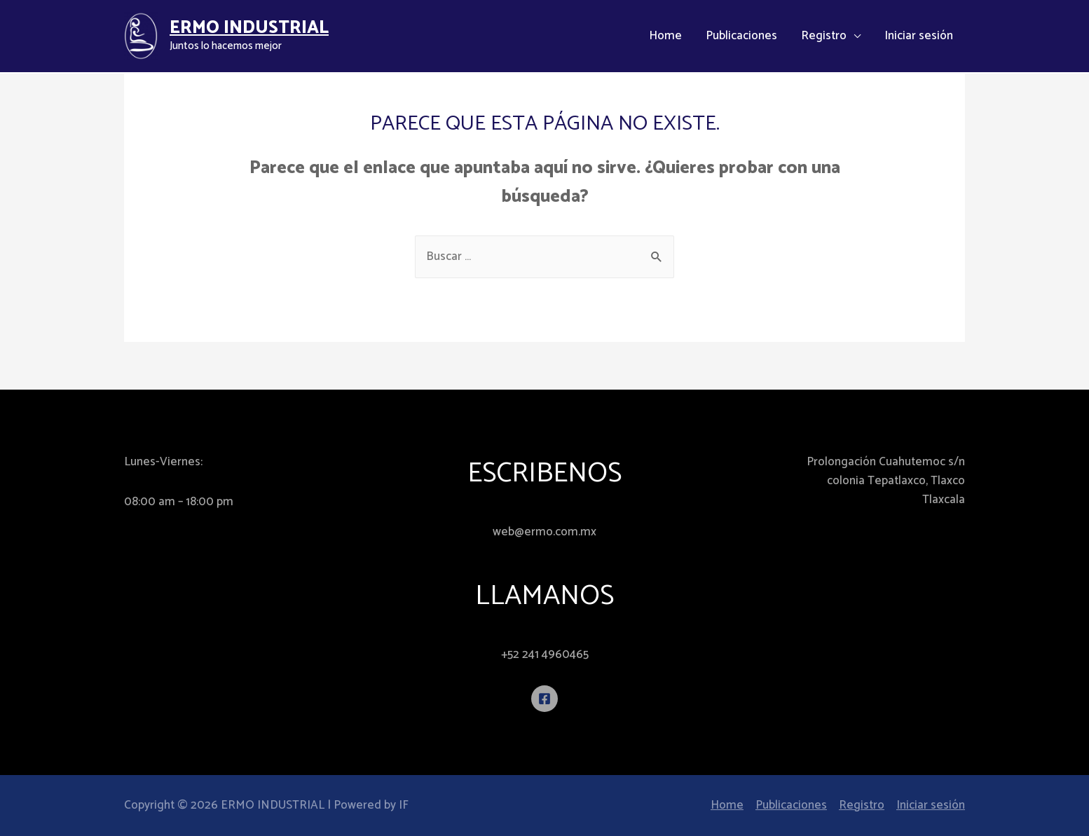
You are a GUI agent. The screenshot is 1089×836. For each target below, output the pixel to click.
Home (665, 36)
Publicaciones (741, 36)
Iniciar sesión (918, 36)
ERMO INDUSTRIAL (249, 28)
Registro (824, 36)
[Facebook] (544, 698)
